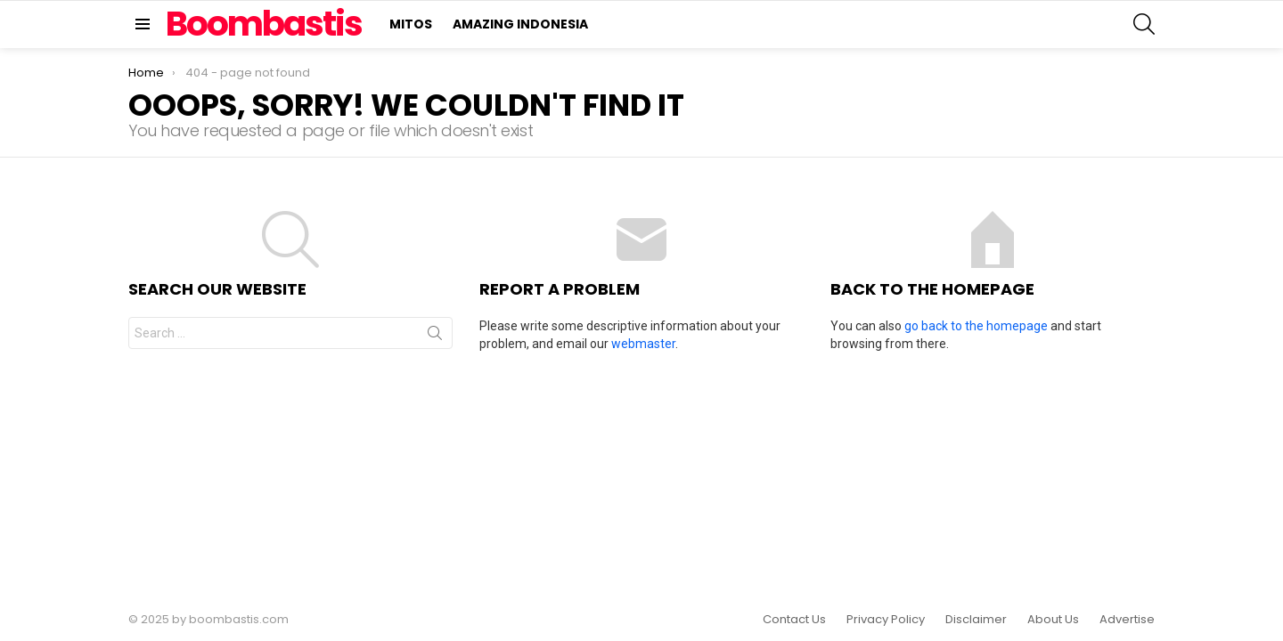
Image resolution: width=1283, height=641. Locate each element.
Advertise (1127, 620)
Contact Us (794, 620)
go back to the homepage (976, 326)
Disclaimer (976, 620)
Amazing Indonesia (520, 24)
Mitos (410, 24)
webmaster (643, 344)
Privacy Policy (885, 620)
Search (435, 336)
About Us (1053, 620)
